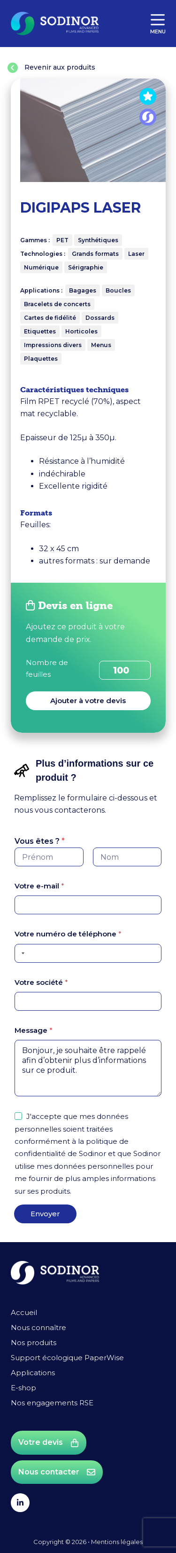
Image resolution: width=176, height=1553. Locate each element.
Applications (33, 1372)
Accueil (24, 1312)
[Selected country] (21, 953)
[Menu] (158, 24)
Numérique (41, 267)
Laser (136, 253)
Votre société (41, 982)
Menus (101, 345)
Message (34, 1030)
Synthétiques (98, 240)
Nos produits (33, 1342)
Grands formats (95, 253)
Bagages (82, 290)
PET (62, 240)
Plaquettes (41, 358)
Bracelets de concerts (57, 304)
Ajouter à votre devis (88, 700)
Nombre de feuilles (47, 668)
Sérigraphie (85, 267)
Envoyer (45, 1213)
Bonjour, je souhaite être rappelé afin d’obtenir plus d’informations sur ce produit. (88, 1068)
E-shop (23, 1387)
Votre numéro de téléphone (68, 933)
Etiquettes (40, 331)
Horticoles (81, 331)
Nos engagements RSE (52, 1402)
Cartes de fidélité (50, 317)
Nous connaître (38, 1327)
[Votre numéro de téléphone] (88, 953)
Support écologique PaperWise (67, 1357)
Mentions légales (117, 1541)
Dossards (100, 317)
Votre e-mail (39, 885)
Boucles (118, 290)
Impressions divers (53, 345)
